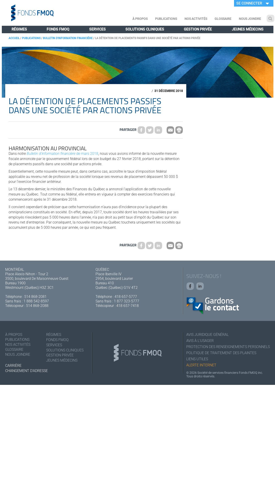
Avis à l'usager (200, 341)
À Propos (140, 19)
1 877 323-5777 (126, 301)
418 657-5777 (126, 296)
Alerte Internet (201, 365)
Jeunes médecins (247, 29)
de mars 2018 (62, 153)
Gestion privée (198, 29)
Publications (166, 19)
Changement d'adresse (26, 371)
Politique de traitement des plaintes (221, 353)
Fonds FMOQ (58, 29)
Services (97, 29)
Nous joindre (250, 19)
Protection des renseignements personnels (228, 347)
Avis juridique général (207, 334)
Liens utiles (197, 359)
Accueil (14, 38)
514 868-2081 (35, 296)
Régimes (19, 29)
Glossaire (223, 19)
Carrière (13, 365)
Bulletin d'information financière (68, 38)
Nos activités (195, 19)
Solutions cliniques (144, 29)
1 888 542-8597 (36, 301)
